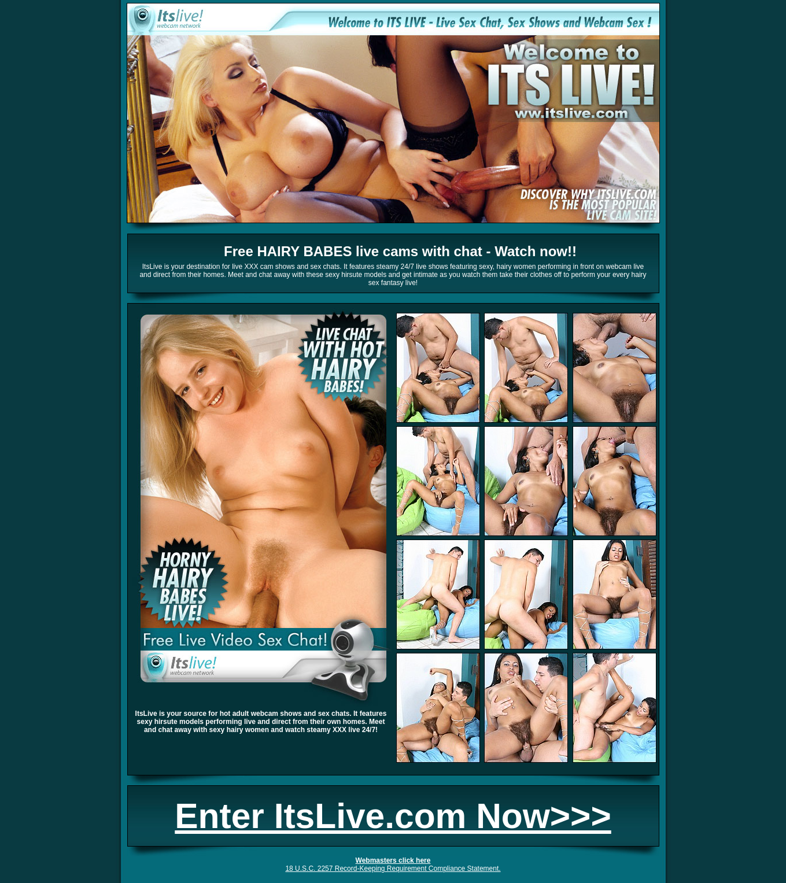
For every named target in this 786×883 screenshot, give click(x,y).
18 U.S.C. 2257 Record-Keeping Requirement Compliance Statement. (392, 868)
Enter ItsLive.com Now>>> (393, 816)
